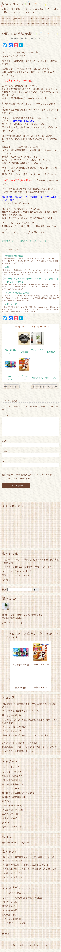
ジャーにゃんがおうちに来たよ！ (18, 574)
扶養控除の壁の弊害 (14, 256)
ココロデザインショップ (13, 926)
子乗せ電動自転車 (8, 24)
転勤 (7, 267)
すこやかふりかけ (20, 668)
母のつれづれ (47, 24)
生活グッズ (7, 821)
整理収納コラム (9, 918)
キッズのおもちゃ (10, 787)
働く (38, 24)
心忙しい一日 (11, 304)
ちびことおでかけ (10, 775)
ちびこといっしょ (16, 3)
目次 (8, 19)
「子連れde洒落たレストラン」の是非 (20, 868)
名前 (4, 444)
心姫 (16, 881)
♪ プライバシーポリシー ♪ (14, 626)
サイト (5, 465)
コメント (38, 38)
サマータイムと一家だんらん (45, 387)
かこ (44, 868)
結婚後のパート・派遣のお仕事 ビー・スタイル (25, 241)
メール (5, 455)
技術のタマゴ (8, 909)
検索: (4, 593)
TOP (3, 19)
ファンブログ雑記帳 (11, 922)
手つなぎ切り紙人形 (11, 719)
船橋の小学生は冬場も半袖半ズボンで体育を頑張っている (29, 750)
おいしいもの (8, 770)
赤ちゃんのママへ (48, 19)
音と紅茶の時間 (9, 914)
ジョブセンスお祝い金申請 (17, 293)
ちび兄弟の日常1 (10, 779)
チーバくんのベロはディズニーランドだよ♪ (22, 714)
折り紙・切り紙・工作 (25, 24)
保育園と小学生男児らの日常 (16, 796)
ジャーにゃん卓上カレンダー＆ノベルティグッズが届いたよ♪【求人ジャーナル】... (32, 280)
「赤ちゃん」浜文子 (11, 734)
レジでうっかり (11, 387)
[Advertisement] (30, 531)
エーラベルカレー (40, 668)
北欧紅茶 (51, 352)
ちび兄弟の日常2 (18, 19)
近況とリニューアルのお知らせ (17, 579)
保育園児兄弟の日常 (11, 800)
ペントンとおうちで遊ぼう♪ (15, 730)
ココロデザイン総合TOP (14, 896)
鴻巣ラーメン (51, 378)
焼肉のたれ (37, 378)
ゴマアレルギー (33, 19)
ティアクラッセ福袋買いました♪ (17, 754)
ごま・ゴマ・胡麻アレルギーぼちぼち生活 (22, 901)
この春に (6, 583)
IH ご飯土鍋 (23, 352)
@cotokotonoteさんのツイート (16, 846)
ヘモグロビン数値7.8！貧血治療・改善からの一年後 (27, 570)
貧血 (55, 24)
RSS (5, 937)
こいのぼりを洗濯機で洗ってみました (20, 746)
